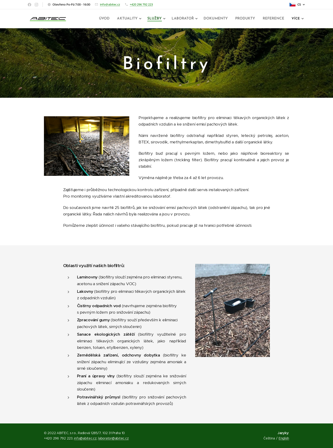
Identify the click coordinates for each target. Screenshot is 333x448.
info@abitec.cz (110, 4)
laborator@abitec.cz (113, 438)
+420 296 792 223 (141, 4)
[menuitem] (109, 19)
